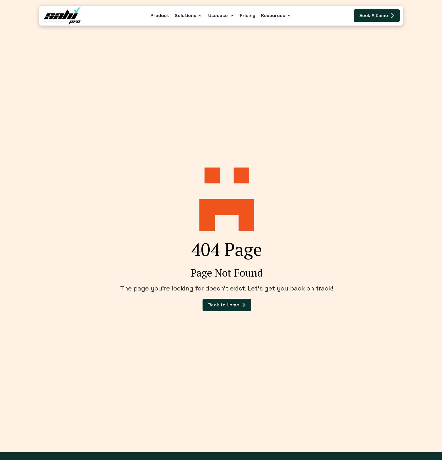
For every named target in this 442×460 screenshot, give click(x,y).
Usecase (221, 16)
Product (160, 15)
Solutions (189, 16)
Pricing (247, 15)
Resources (276, 16)
